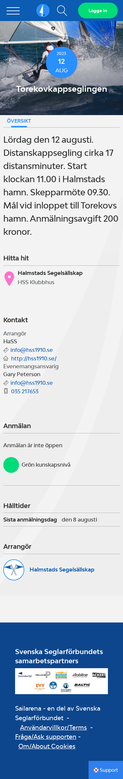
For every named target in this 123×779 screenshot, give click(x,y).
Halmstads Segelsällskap (62, 569)
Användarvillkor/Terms (53, 727)
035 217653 (24, 391)
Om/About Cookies (46, 746)
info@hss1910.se (31, 350)
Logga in (98, 10)
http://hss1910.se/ (34, 358)
